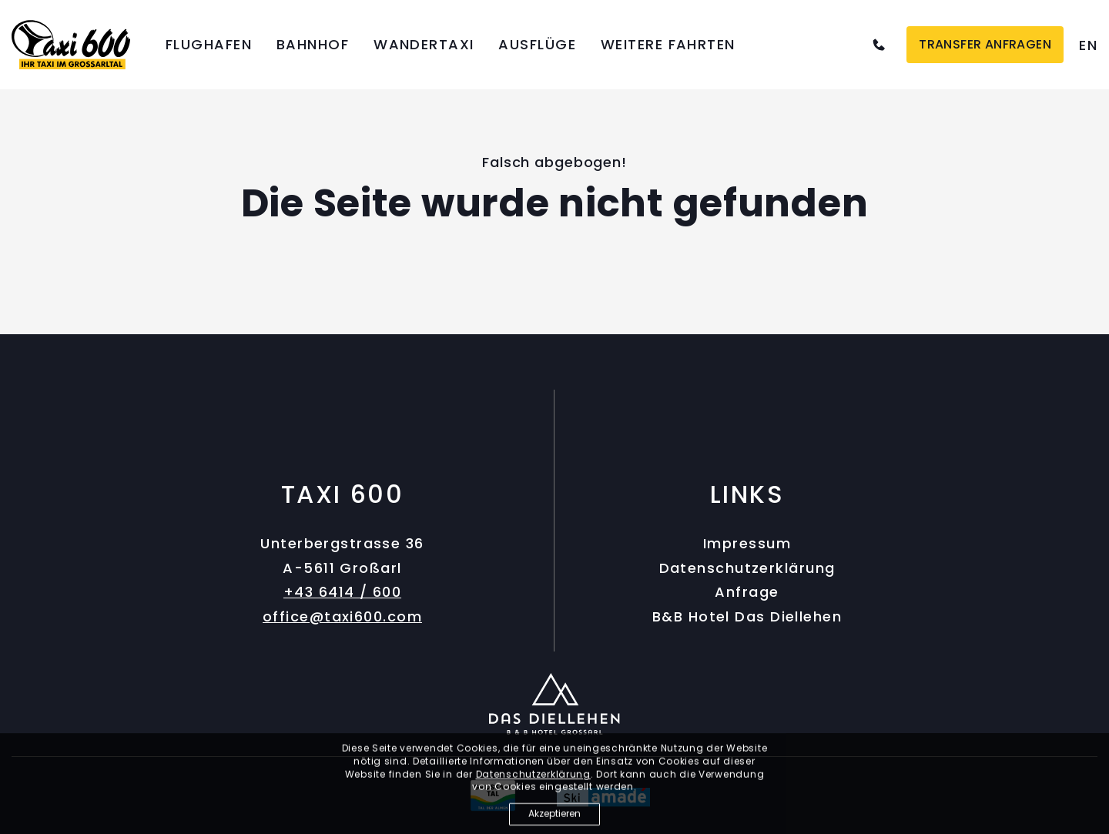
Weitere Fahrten (668, 45)
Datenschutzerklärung (747, 568)
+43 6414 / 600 (342, 591)
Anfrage (747, 591)
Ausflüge (537, 45)
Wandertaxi (424, 45)
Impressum (747, 543)
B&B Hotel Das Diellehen (747, 616)
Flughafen (209, 45)
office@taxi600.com (342, 616)
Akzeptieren (554, 817)
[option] (1088, 45)
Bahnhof (312, 45)
